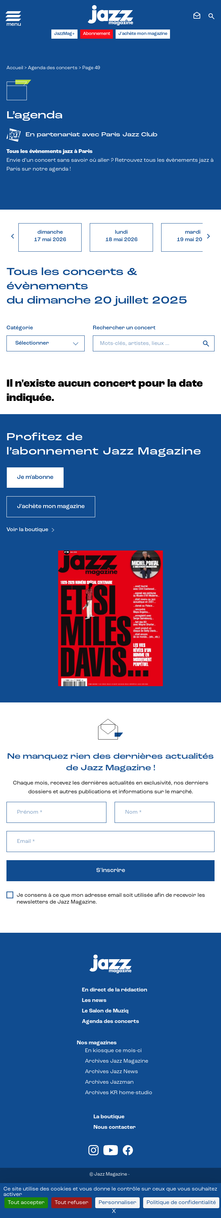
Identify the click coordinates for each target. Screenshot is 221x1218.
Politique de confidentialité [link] (181, 1202)
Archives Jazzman (109, 1082)
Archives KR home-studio (118, 1093)
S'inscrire (110, 870)
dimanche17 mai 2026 (50, 236)
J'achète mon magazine (142, 34)
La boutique (109, 1117)
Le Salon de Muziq (105, 1011)
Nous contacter (115, 1127)
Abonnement (96, 34)
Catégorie (19, 328)
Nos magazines (97, 1043)
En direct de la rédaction (114, 990)
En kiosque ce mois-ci (113, 1050)
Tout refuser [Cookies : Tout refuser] (71, 1202)
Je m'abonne (35, 477)
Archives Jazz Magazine (116, 1061)
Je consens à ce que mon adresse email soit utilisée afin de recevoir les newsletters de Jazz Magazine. (105, 898)
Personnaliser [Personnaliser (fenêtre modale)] (117, 1202)
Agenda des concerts (53, 68)
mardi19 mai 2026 (193, 236)
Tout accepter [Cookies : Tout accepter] (26, 1202)
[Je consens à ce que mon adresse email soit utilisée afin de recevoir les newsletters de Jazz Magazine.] (9, 895)
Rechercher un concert (124, 328)
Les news (94, 1000)
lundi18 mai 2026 (121, 236)
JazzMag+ (64, 34)
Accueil (14, 68)
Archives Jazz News (111, 1072)
